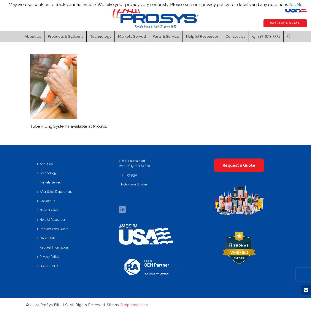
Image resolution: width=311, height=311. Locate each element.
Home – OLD (47, 266)
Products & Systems (65, 36)
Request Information (52, 247)
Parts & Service (166, 36)
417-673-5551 (266, 36)
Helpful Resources (202, 36)
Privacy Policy (48, 256)
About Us (33, 36)
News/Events (47, 210)
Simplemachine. (135, 305)
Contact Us (235, 36)
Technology (100, 36)
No (300, 4)
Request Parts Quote (52, 229)
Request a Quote (285, 23)
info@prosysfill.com (133, 184)
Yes (292, 4)
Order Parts (46, 238)
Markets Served (132, 36)
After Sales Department (54, 191)
